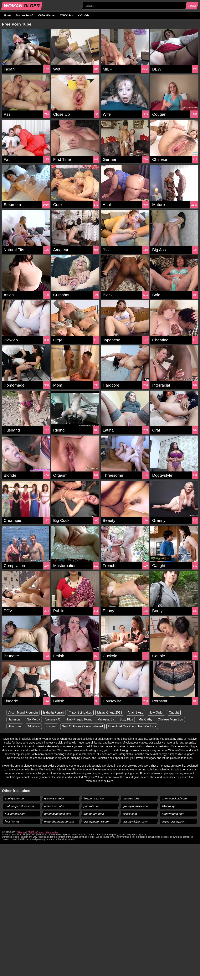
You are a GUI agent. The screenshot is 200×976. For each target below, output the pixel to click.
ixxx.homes (12, 821)
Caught (174, 712)
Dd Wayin (33, 726)
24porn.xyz (169, 806)
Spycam (51, 726)
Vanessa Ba (106, 719)
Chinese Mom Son (170, 719)
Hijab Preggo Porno (79, 719)
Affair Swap (135, 712)
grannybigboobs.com (57, 813)
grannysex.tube (54, 798)
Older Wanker (47, 15)
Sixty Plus (126, 719)
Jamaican (14, 719)
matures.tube (131, 798)
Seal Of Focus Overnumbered (82, 726)
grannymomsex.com (135, 806)
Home (8, 15)
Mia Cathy (145, 719)
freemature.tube (93, 813)
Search (191, 5)
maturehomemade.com (59, 821)
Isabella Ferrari (53, 712)
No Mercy (33, 719)
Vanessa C (52, 719)
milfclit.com (129, 813)
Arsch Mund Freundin (23, 712)
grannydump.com (173, 813)
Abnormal (14, 726)
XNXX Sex (66, 15)
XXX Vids (83, 15)
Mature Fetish (25, 15)
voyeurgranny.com (174, 821)
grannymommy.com (96, 821)
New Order (156, 712)
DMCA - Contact (36, 832)
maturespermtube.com (19, 806)
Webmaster (52, 832)
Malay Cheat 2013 (109, 712)
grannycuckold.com (174, 798)
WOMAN (21, 5)
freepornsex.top (93, 798)
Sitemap (21, 832)
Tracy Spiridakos (80, 712)
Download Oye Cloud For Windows (132, 726)
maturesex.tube (54, 806)
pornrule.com (92, 806)
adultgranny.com (16, 798)
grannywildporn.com (135, 821)
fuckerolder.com (15, 813)
